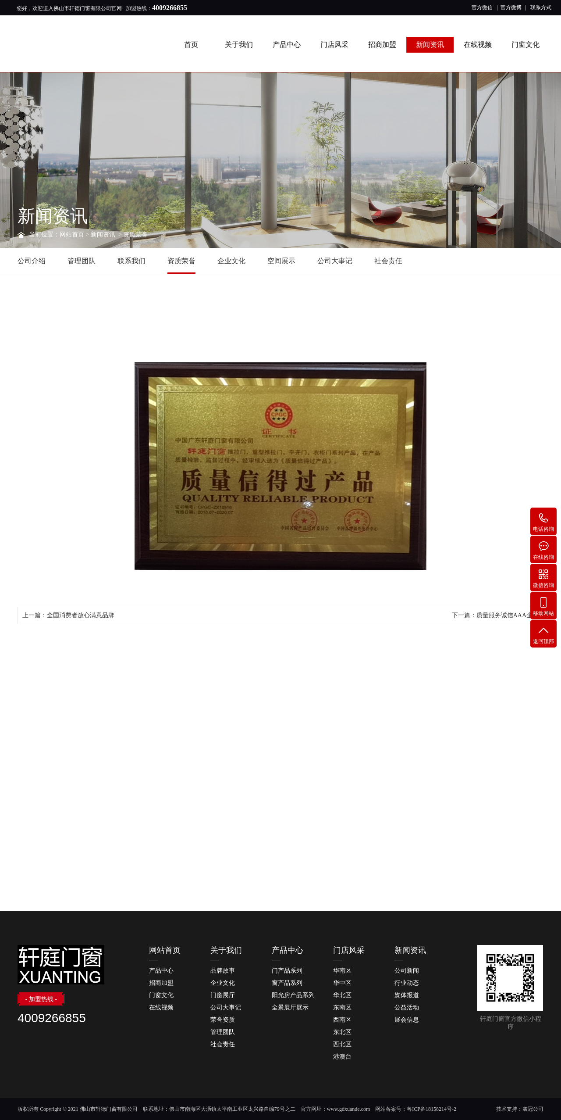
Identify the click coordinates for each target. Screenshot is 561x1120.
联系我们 (131, 261)
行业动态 (406, 983)
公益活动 (406, 1007)
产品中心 (288, 44)
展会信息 (406, 1019)
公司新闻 (406, 970)
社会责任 (388, 261)
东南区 (342, 1007)
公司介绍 (32, 261)
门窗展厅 (222, 995)
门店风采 (336, 44)
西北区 (342, 1044)
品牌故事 (222, 970)
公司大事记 (334, 261)
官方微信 (482, 7)
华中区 (342, 983)
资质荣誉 (135, 234)
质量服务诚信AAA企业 (507, 615)
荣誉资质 (222, 1019)
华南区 (342, 970)
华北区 (342, 995)
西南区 (342, 1019)
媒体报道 (406, 995)
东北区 (342, 1032)
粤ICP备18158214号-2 (431, 1109)
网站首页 (72, 234)
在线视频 (479, 44)
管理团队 (81, 261)
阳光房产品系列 (293, 995)
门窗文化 (527, 44)
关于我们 (241, 44)
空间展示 (281, 261)
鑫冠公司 (532, 1109)
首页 (193, 44)
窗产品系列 (287, 983)
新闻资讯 (432, 44)
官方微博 (511, 7)
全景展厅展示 (290, 1007)
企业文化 (231, 261)
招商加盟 (384, 44)
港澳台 (342, 1056)
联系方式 (540, 7)
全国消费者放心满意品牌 (80, 615)
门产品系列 (287, 970)
